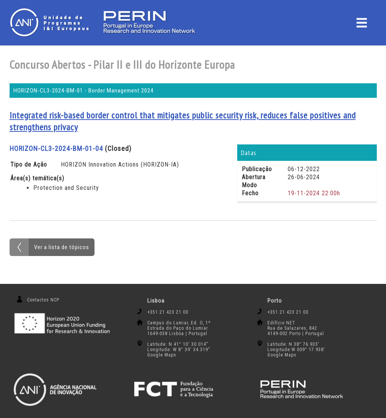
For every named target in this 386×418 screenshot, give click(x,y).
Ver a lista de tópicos (61, 247)
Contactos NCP (43, 300)
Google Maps (161, 355)
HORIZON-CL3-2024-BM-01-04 (56, 148)
